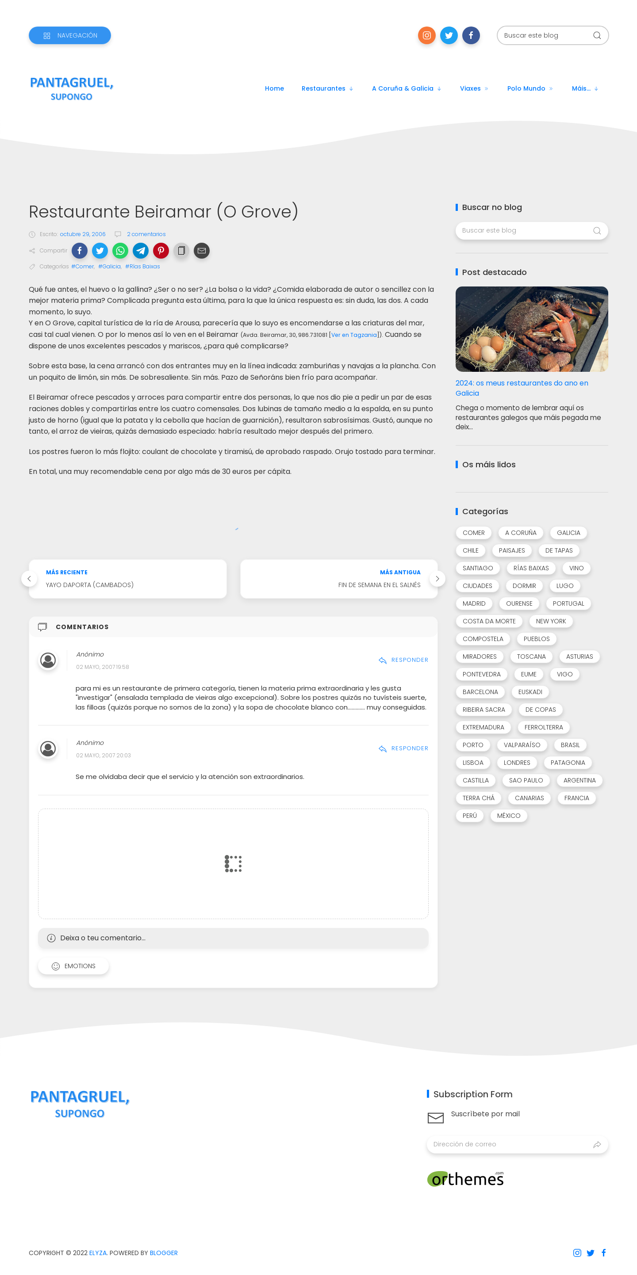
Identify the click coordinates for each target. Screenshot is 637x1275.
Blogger (164, 1252)
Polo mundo (530, 88)
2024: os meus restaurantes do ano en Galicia (522, 388)
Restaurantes (328, 88)
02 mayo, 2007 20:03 (103, 755)
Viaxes (475, 88)
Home (274, 88)
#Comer (82, 266)
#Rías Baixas (142, 266)
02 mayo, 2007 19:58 (102, 667)
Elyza (98, 1252)
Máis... (585, 88)
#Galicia (109, 266)
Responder (403, 660)
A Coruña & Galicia (407, 88)
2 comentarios (146, 234)
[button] (80, 251)
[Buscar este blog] (553, 35)
